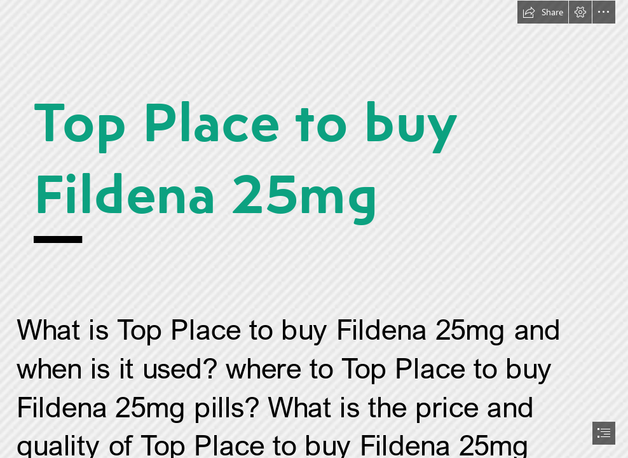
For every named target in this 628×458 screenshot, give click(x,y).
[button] (542, 12)
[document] (314, 229)
